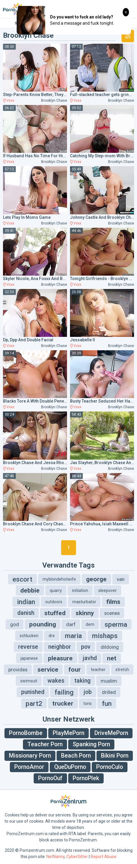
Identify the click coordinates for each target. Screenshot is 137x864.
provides (17, 670)
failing (64, 692)
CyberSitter (77, 856)
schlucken (29, 635)
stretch (122, 669)
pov (86, 646)
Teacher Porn (45, 744)
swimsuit (28, 680)
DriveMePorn (111, 733)
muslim (109, 681)
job (88, 692)
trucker (62, 703)
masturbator (84, 601)
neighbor (59, 646)
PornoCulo (109, 767)
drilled (109, 692)
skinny (85, 613)
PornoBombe (26, 733)
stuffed (55, 613)
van (120, 579)
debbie (30, 590)
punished (32, 692)
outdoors (53, 601)
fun (107, 703)
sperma (116, 624)
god (14, 624)
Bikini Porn (114, 755)
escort (22, 579)
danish (25, 612)
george (96, 579)
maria (73, 636)
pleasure (60, 658)
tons (87, 703)
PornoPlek (86, 778)
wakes (55, 680)
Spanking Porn (91, 744)
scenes (112, 613)
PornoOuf (50, 778)
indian (26, 602)
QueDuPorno (70, 767)
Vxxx (10, 100)
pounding (42, 624)
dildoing (110, 647)
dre (52, 635)
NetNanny (55, 856)
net (111, 658)
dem (90, 624)
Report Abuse (103, 856)
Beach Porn (76, 755)
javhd (90, 658)
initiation (80, 590)
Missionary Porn (30, 755)
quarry (56, 590)
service (48, 669)
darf (71, 624)
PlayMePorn (68, 733)
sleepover (107, 590)
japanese (29, 658)
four (74, 669)
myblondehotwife (59, 579)
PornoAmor (29, 767)
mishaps (105, 636)
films (113, 601)
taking (82, 680)
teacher (98, 669)
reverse (28, 646)
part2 (34, 703)
